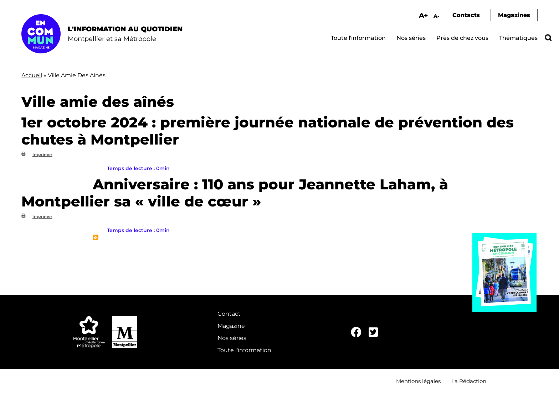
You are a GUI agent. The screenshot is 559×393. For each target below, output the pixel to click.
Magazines (514, 15)
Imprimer (42, 154)
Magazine (231, 326)
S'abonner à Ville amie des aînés (95, 237)
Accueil (31, 75)
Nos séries (411, 38)
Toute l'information (358, 38)
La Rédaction (468, 381)
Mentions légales (418, 381)
